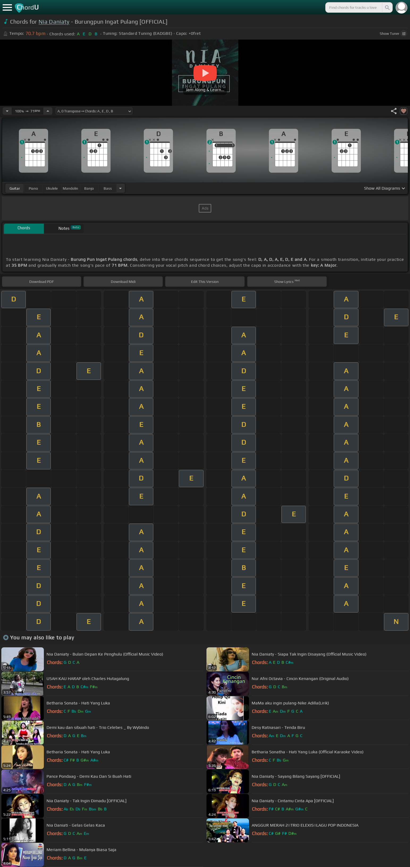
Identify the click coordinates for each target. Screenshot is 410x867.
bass (108, 188)
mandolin (70, 188)
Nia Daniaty (54, 21)
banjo (89, 188)
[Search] (387, 7)
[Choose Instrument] (120, 188)
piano (33, 188)
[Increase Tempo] (47, 111)
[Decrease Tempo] (7, 111)
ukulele (52, 188)
